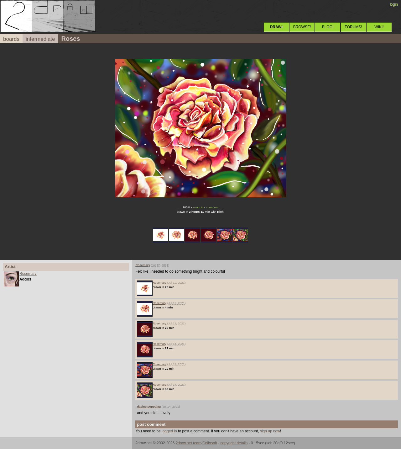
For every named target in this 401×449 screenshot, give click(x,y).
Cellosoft (209, 443)
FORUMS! (353, 27)
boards (11, 39)
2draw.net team (188, 443)
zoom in (198, 207)
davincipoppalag (149, 406)
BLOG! (328, 27)
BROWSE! (302, 27)
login (394, 4)
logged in (169, 431)
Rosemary (28, 273)
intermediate (40, 39)
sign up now (270, 431)
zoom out (212, 207)
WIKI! (378, 27)
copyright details (233, 443)
